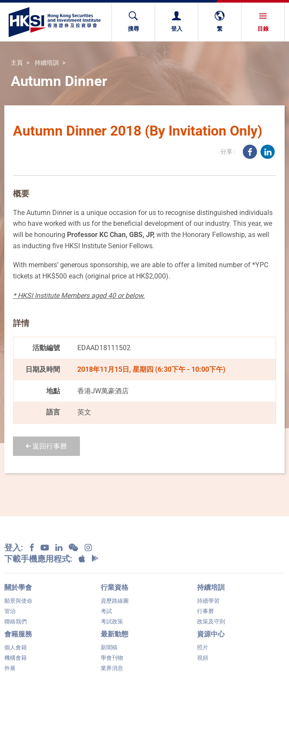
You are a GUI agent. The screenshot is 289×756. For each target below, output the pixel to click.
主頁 (17, 62)
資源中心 (211, 634)
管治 (10, 611)
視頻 (202, 658)
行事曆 (205, 611)
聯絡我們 (15, 621)
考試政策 (112, 621)
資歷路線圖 (115, 601)
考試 (106, 611)
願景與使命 (18, 601)
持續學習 (208, 601)
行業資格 (114, 587)
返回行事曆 (46, 446)
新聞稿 (109, 647)
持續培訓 (47, 62)
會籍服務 (18, 634)
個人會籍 (15, 647)
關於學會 (18, 587)
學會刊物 (112, 658)
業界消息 (112, 668)
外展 (10, 668)
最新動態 (114, 634)
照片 (202, 647)
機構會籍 (15, 658)
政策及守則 (211, 621)
